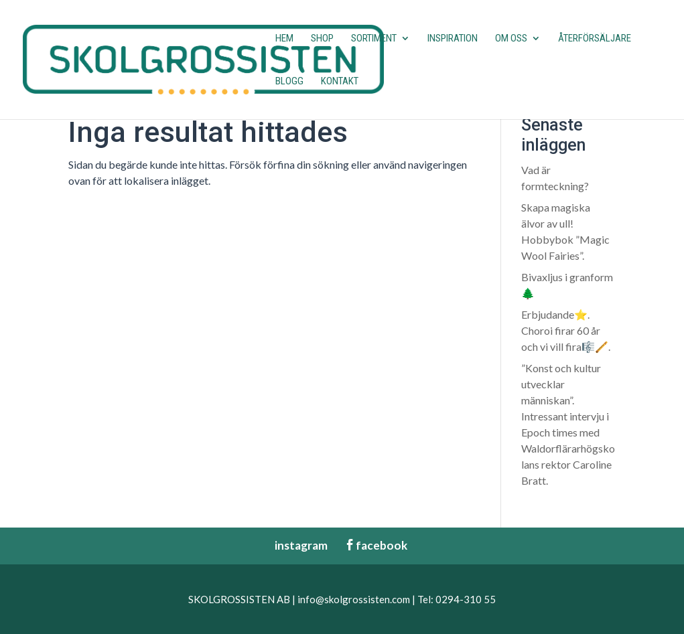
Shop (322, 38)
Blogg (289, 81)
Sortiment (374, 38)
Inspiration (452, 38)
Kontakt (339, 81)
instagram (294, 545)
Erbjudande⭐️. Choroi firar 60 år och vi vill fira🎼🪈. (565, 330)
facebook (375, 545)
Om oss (511, 38)
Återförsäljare (594, 38)
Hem (284, 38)
